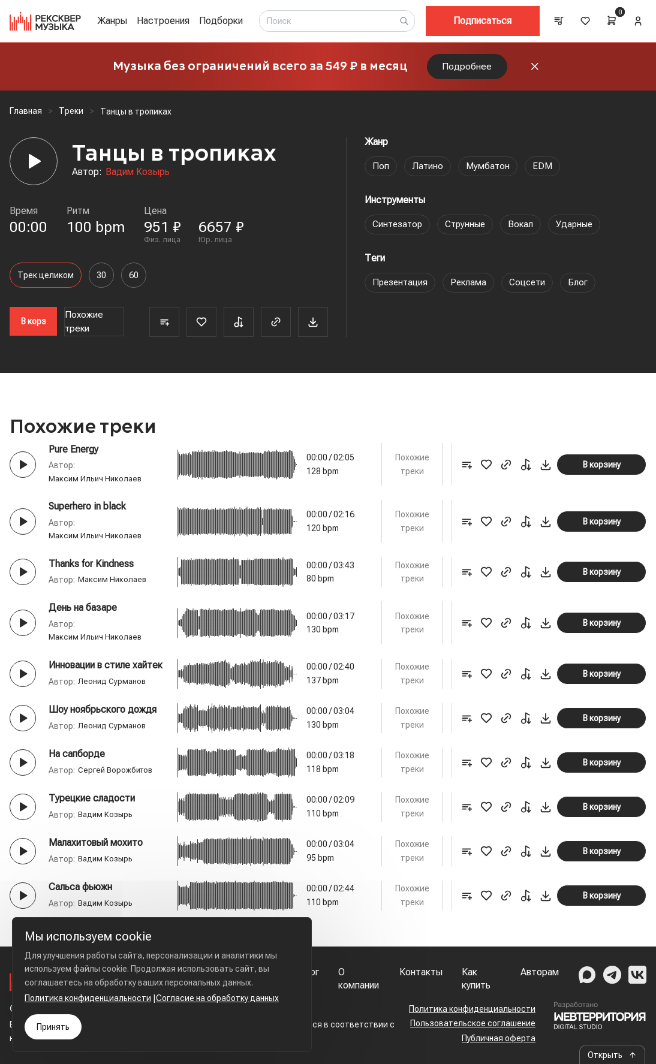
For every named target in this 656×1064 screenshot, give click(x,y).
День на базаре (83, 613)
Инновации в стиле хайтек (106, 671)
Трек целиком (45, 281)
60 (134, 281)
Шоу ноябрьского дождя (103, 715)
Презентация (401, 288)
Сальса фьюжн (80, 893)
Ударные (582, 230)
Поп (380, 171)
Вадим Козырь (138, 177)
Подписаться (482, 20)
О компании (358, 978)
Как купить (476, 978)
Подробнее (467, 69)
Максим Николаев (114, 585)
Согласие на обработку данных (217, 998)
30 (101, 281)
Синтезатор (399, 230)
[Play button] (23, 470)
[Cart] (611, 20)
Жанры (112, 20)
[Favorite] (201, 328)
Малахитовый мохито (96, 848)
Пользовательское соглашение (472, 1023)
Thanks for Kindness (91, 569)
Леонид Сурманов (113, 687)
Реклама (472, 288)
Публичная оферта (498, 1038)
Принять (53, 1027)
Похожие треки (84, 327)
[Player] (34, 167)
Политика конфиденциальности (472, 1009)
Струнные (470, 230)
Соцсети (532, 288)
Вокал (527, 230)
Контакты (421, 972)
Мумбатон (489, 171)
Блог (584, 288)
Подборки (221, 20)
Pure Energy (73, 455)
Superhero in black (87, 512)
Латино (428, 171)
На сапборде (77, 759)
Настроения (163, 20)
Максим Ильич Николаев (97, 485)
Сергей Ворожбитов (117, 776)
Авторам (539, 972)
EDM (544, 171)
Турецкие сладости (92, 804)
